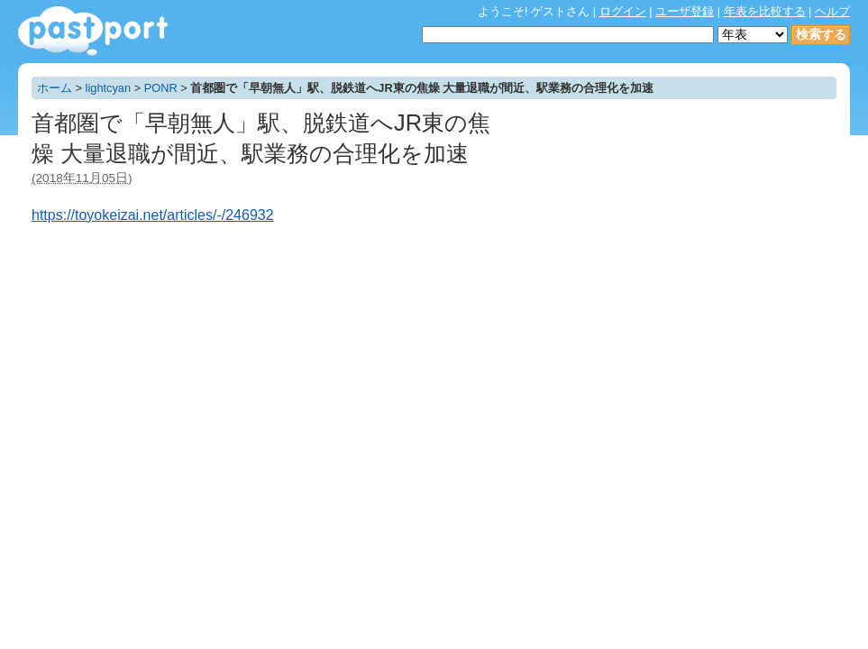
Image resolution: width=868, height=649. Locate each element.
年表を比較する (765, 11)
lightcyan (109, 88)
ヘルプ (832, 11)
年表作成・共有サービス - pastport (93, 31)
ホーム (54, 88)
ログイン (622, 11)
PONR (161, 88)
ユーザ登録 (684, 11)
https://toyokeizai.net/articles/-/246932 (153, 215)
